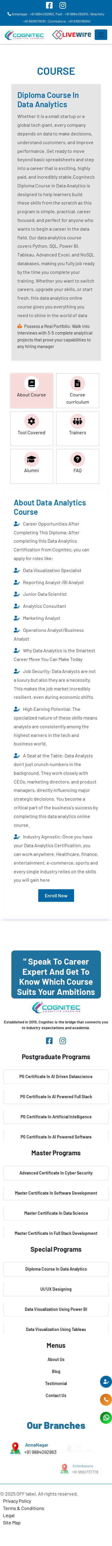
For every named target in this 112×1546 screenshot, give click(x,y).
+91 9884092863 (40, 1451)
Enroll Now (56, 895)
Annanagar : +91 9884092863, (31, 14)
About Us (56, 1359)
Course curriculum (77, 390)
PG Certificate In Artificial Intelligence (56, 1116)
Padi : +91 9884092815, (72, 14)
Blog (56, 1371)
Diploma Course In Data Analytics (56, 1269)
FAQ (77, 462)
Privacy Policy (17, 1501)
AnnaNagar (36, 1444)
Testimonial (56, 1383)
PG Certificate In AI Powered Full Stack (56, 1096)
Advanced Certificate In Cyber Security (56, 1172)
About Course (31, 386)
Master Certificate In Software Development (56, 1193)
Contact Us (56, 1395)
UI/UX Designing (56, 1289)
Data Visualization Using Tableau (56, 1329)
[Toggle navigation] (101, 34)
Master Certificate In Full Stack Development (56, 1233)
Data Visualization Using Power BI (56, 1309)
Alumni (31, 462)
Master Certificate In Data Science (56, 1213)
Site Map (12, 1522)
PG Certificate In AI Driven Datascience (56, 1076)
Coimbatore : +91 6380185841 (68, 21)
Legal (9, 1515)
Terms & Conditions (23, 1508)
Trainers (77, 424)
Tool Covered (31, 424)
